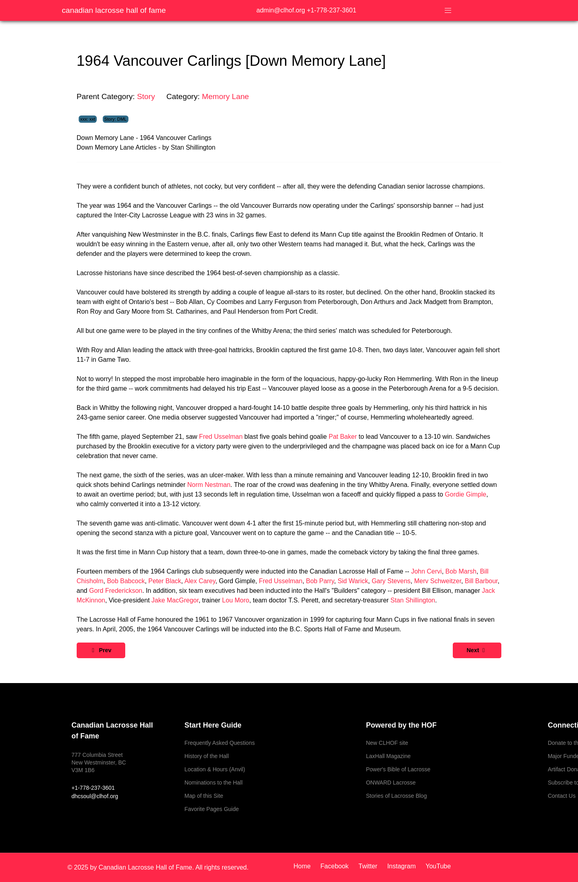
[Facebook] (335, 866)
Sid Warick (353, 581)
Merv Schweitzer (437, 581)
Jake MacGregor (174, 600)
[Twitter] (368, 866)
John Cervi (426, 571)
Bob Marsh (461, 571)
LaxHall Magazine (388, 756)
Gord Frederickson (115, 590)
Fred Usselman (220, 436)
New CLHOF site (387, 743)
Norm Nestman (209, 484)
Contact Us (562, 796)
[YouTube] (436, 866)
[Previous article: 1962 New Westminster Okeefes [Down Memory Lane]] (101, 650)
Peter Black (165, 581)
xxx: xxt (87, 119)
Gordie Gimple (465, 494)
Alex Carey (199, 581)
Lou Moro (235, 600)
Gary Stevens (391, 581)
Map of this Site (204, 796)
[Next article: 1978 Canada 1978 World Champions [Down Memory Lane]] (477, 650)
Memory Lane (225, 96)
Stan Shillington (413, 600)
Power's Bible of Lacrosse (398, 769)
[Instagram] (402, 866)
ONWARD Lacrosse (391, 782)
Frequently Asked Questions (220, 743)
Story (146, 96)
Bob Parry (320, 581)
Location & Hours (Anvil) (215, 769)
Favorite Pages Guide (212, 809)
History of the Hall (207, 756)
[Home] (304, 866)
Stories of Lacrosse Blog (396, 796)
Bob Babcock (125, 581)
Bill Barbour (481, 581)
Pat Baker (343, 436)
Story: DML (115, 119)
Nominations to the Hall (214, 782)
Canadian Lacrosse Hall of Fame (114, 10)
